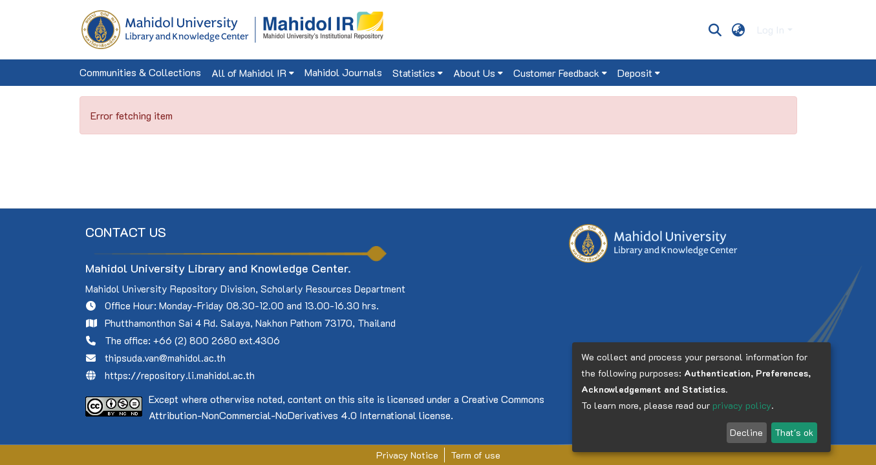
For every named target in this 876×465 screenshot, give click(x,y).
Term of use (475, 455)
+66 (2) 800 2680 (195, 340)
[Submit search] (715, 29)
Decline (746, 432)
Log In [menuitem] (770, 29)
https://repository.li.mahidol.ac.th (180, 375)
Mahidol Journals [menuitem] (343, 72)
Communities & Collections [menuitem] (140, 72)
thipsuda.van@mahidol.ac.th (165, 357)
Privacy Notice (407, 455)
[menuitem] (738, 29)
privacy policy (741, 405)
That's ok (794, 432)
